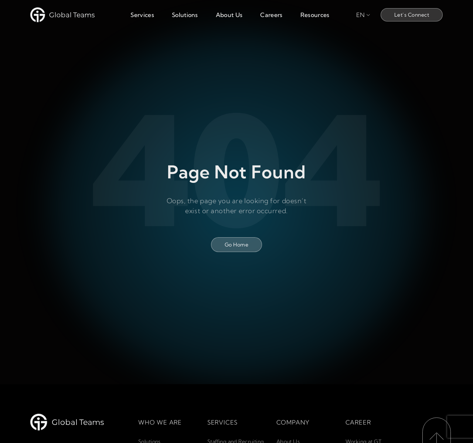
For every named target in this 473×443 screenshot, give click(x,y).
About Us (229, 15)
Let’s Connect (411, 14)
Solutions (185, 15)
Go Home (236, 244)
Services (142, 15)
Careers (271, 15)
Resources (315, 15)
